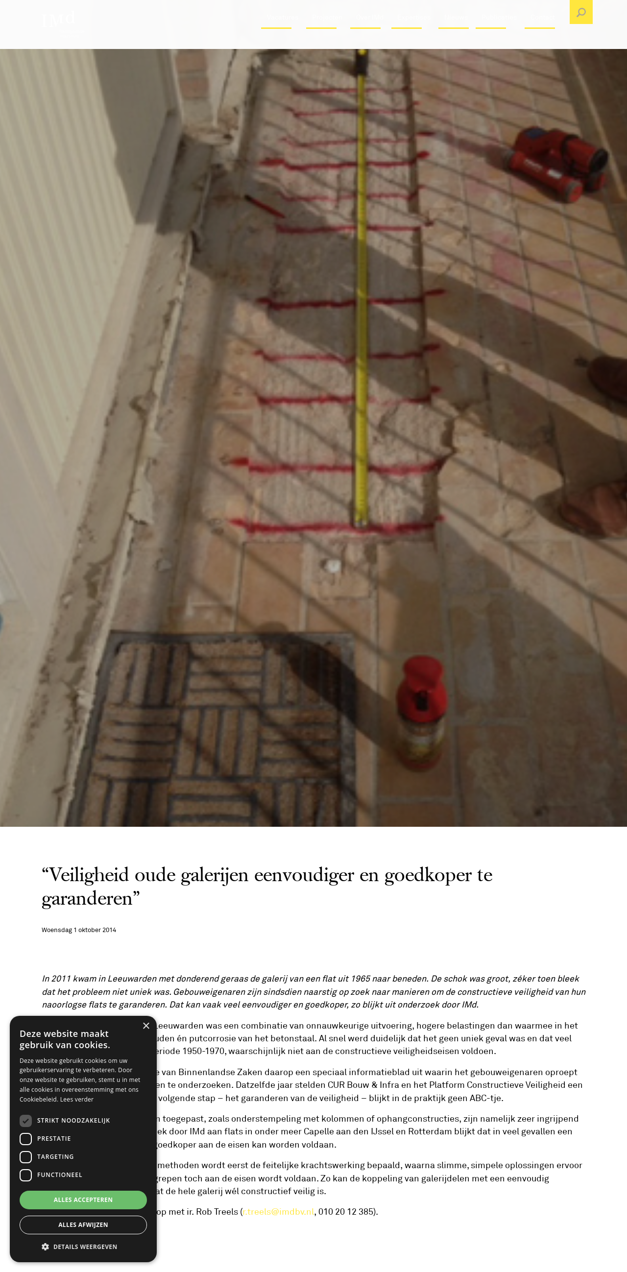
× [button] (145, 1026)
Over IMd (370, 41)
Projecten (327, 41)
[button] (83, 1246)
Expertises (414, 41)
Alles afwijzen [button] (83, 1225)
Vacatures (282, 41)
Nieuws (456, 41)
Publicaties (499, 41)
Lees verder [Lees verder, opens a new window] (77, 1099)
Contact (543, 41)
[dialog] (83, 1139)
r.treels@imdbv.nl (278, 1211)
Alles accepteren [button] (83, 1200)
